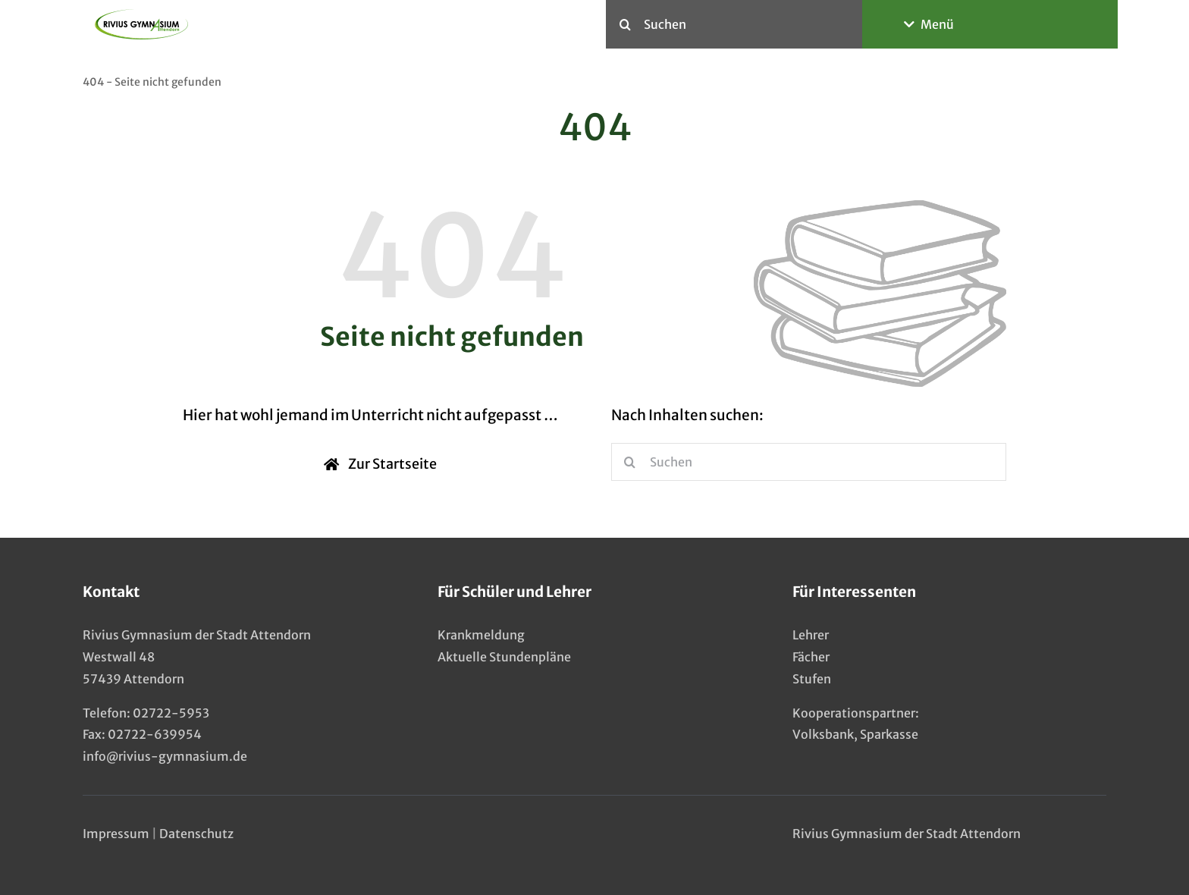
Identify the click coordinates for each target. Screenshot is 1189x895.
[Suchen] (734, 24)
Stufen (811, 678)
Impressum (116, 833)
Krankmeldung (481, 634)
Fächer (811, 656)
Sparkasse (889, 734)
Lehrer (810, 634)
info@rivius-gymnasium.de (165, 756)
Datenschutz (196, 833)
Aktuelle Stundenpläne (504, 656)
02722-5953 (171, 713)
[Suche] (625, 24)
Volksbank (823, 734)
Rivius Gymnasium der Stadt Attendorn (906, 833)
